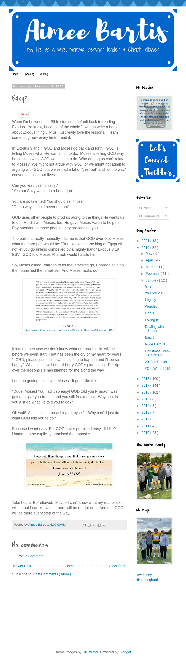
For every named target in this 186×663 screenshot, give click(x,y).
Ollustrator (90, 652)
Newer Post (22, 566)
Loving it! (152, 320)
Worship (151, 306)
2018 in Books (156, 362)
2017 (146, 385)
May (149, 253)
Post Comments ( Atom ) (52, 574)
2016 (146, 392)
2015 (146, 399)
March (151, 267)
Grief (148, 286)
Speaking (29, 74)
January (152, 280)
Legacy (150, 300)
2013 (146, 412)
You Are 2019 (155, 293)
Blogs (14, 74)
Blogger (125, 652)
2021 (146, 241)
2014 (146, 406)
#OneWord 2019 (157, 368)
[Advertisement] (155, 605)
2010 (146, 433)
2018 (146, 379)
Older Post (117, 566)
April (150, 260)
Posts (145, 208)
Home (70, 566)
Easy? (149, 337)
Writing (44, 74)
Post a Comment (30, 556)
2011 (146, 426)
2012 (146, 419)
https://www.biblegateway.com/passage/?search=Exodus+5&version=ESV (69, 330)
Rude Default (155, 344)
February (153, 273)
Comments (149, 216)
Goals (149, 313)
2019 (146, 248)
